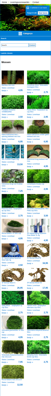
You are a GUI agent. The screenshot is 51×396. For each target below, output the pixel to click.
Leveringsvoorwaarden (19, 2)
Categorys (25, 33)
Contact (36, 2)
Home (4, 2)
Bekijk (4, 91)
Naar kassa (43, 13)
